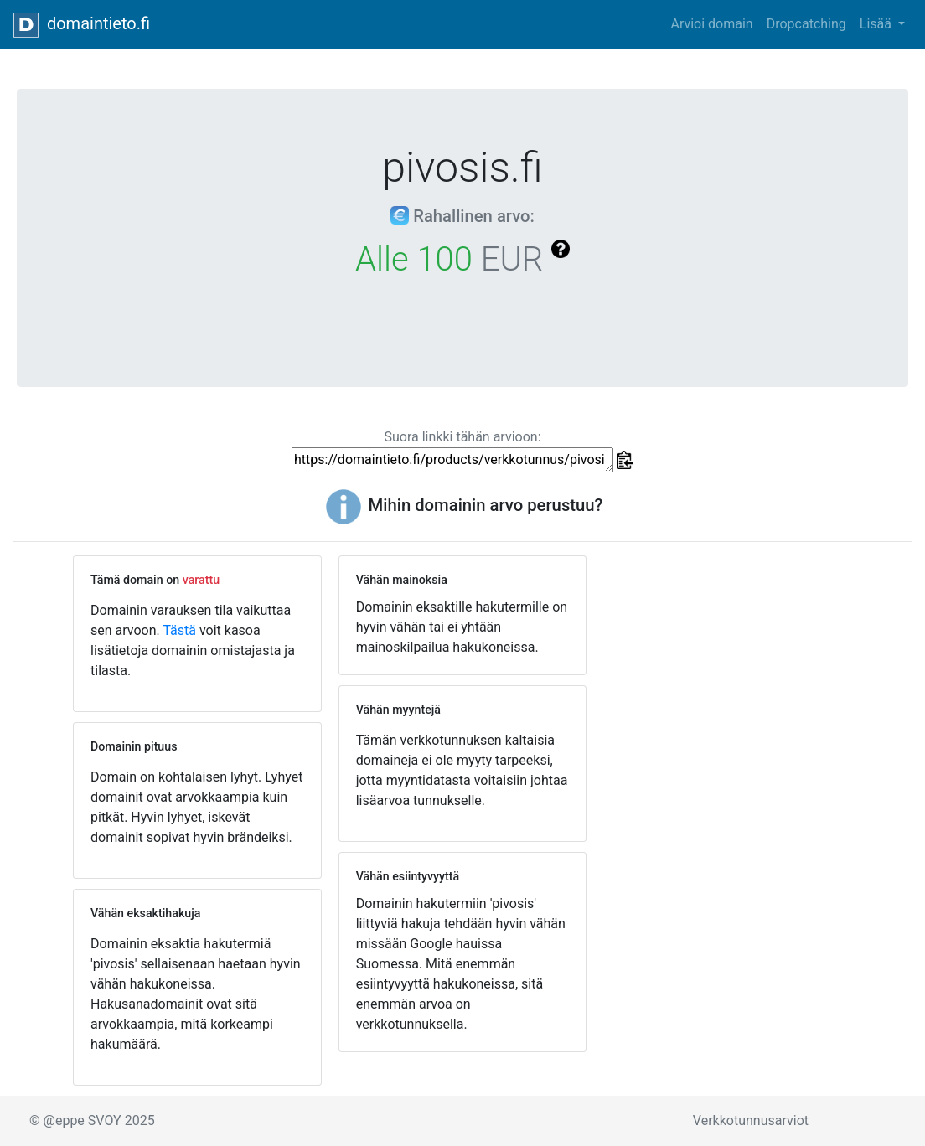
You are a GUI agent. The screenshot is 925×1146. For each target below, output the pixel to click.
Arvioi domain (711, 24)
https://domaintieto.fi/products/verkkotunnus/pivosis (452, 459)
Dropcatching (806, 24)
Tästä (179, 630)
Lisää (877, 24)
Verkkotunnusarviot (751, 1120)
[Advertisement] (727, 660)
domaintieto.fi (81, 25)
